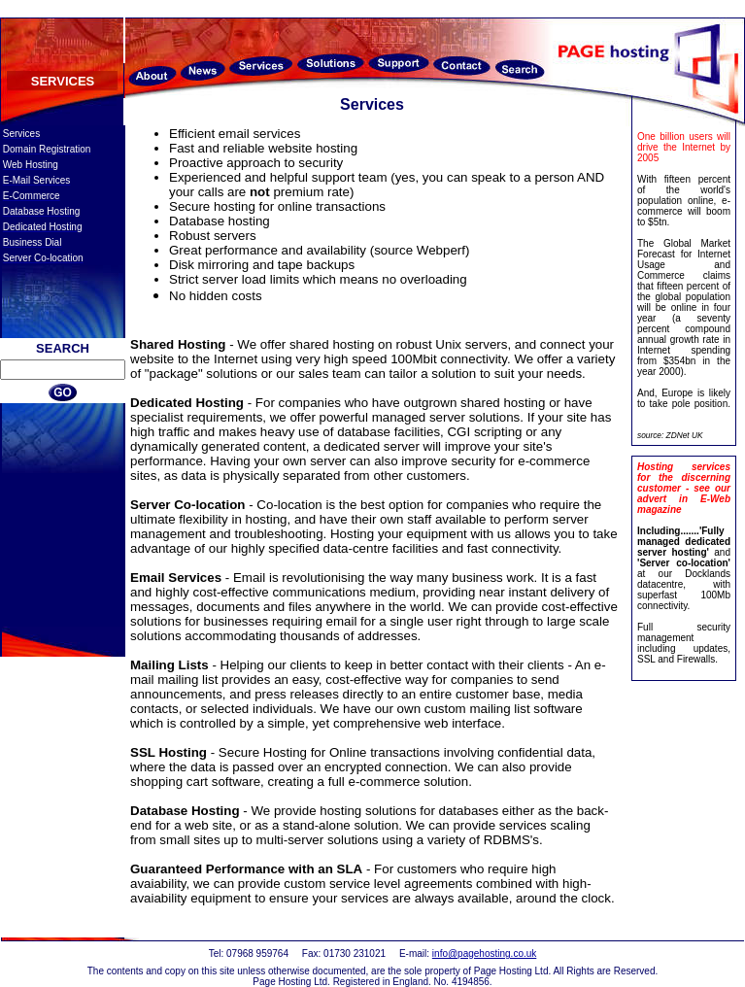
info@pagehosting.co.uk (484, 953)
